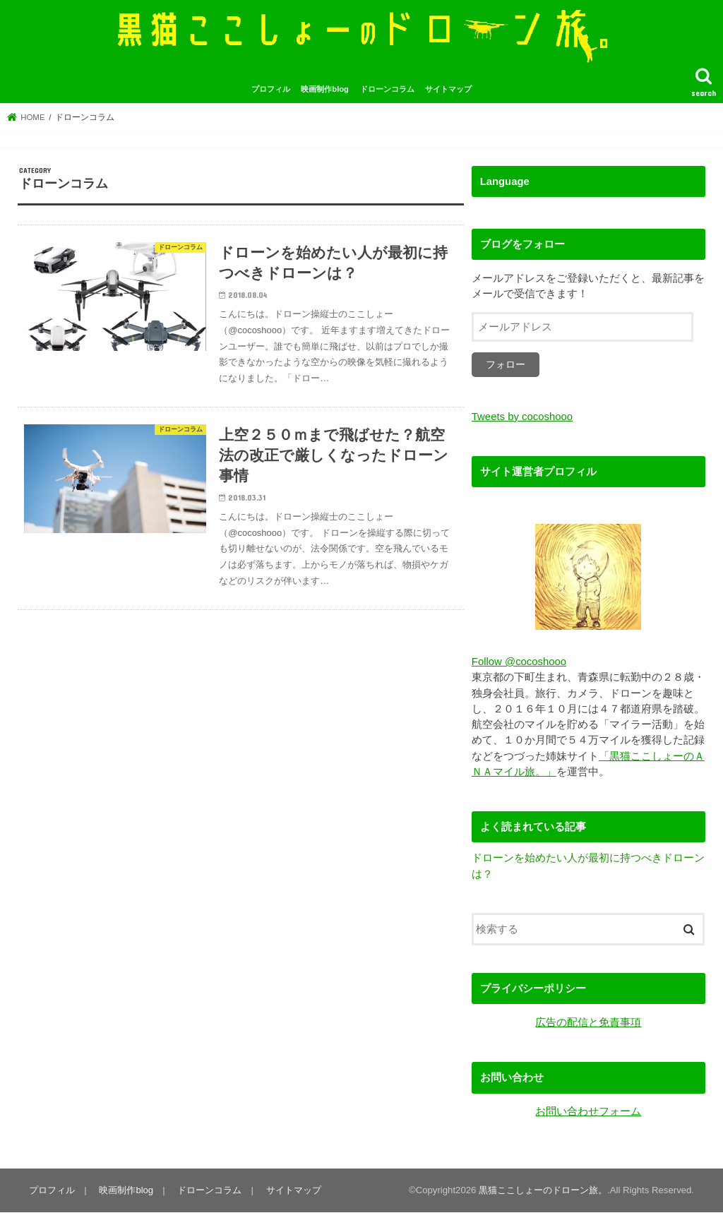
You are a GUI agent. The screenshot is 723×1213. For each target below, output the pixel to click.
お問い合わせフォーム (588, 1112)
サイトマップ (448, 90)
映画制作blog (325, 90)
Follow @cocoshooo (519, 663)
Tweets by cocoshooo (522, 418)
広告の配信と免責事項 (588, 1023)
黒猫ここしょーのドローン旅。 (543, 1190)
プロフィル (270, 90)
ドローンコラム (387, 90)
